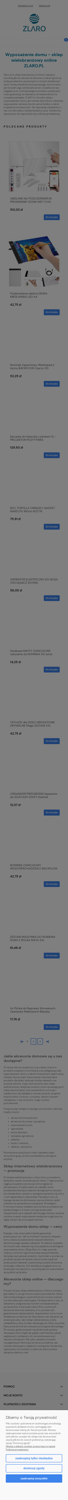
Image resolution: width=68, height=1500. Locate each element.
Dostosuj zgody (33, 1468)
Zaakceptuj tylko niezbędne (34, 1458)
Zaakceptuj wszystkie (34, 1478)
